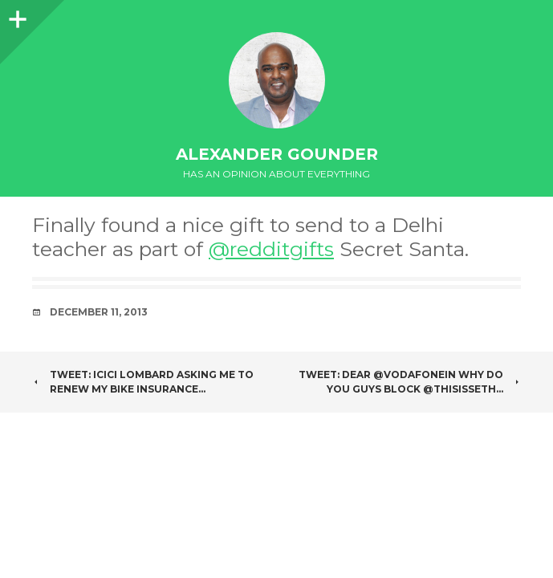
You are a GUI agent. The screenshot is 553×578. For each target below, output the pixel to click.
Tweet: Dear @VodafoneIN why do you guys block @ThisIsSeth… (410, 381)
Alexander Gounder (277, 154)
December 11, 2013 (99, 312)
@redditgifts (271, 249)
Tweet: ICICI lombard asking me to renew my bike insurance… (143, 381)
